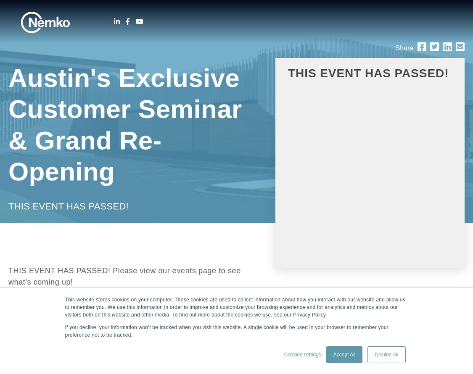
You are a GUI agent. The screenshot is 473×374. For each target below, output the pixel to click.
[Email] (460, 47)
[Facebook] (128, 21)
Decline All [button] (386, 355)
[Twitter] (434, 47)
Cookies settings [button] (302, 355)
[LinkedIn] (117, 21)
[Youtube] (139, 21)
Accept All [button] (344, 355)
